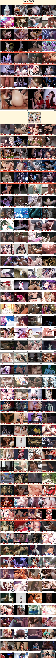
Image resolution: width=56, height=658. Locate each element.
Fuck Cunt (28, 2)
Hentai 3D (24, 3)
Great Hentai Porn (30, 3)
